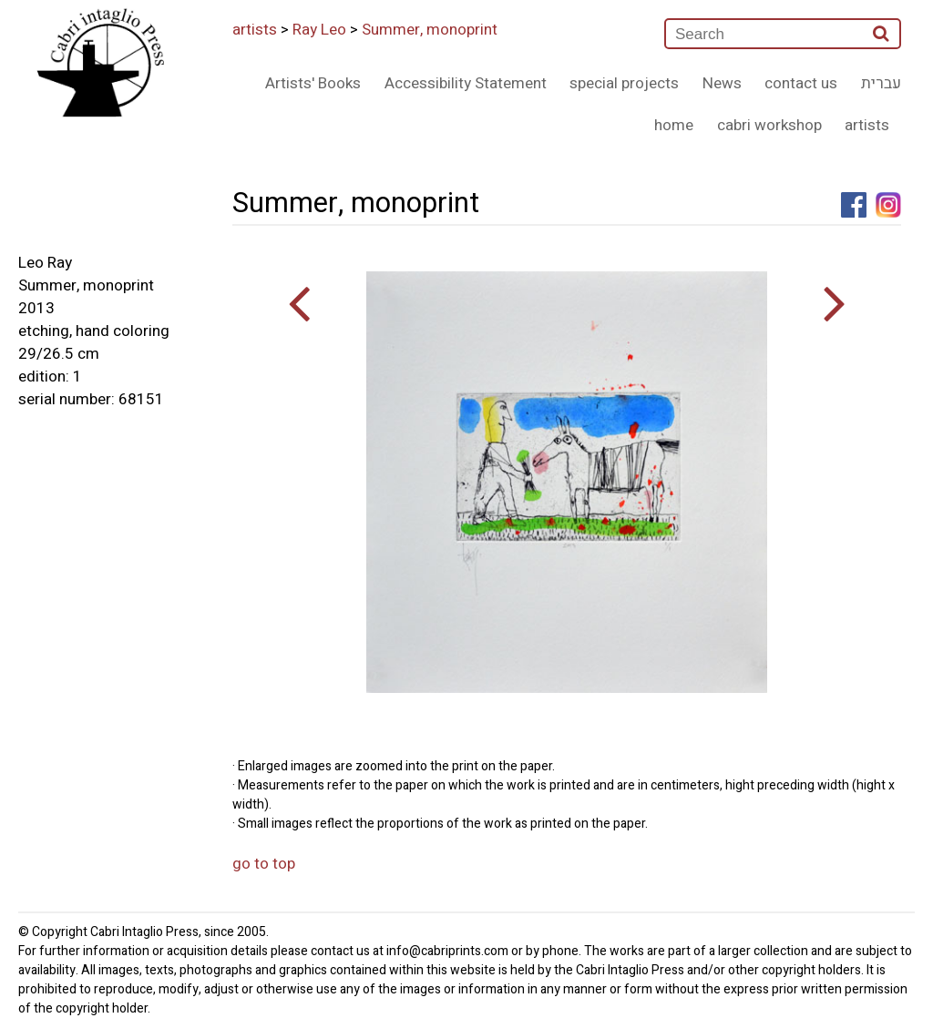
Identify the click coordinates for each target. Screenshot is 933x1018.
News (722, 83)
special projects (624, 83)
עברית (881, 83)
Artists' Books (313, 83)
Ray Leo (319, 29)
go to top (263, 863)
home (673, 125)
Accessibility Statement (465, 83)
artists (254, 29)
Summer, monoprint (429, 29)
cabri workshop (769, 125)
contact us (800, 83)
